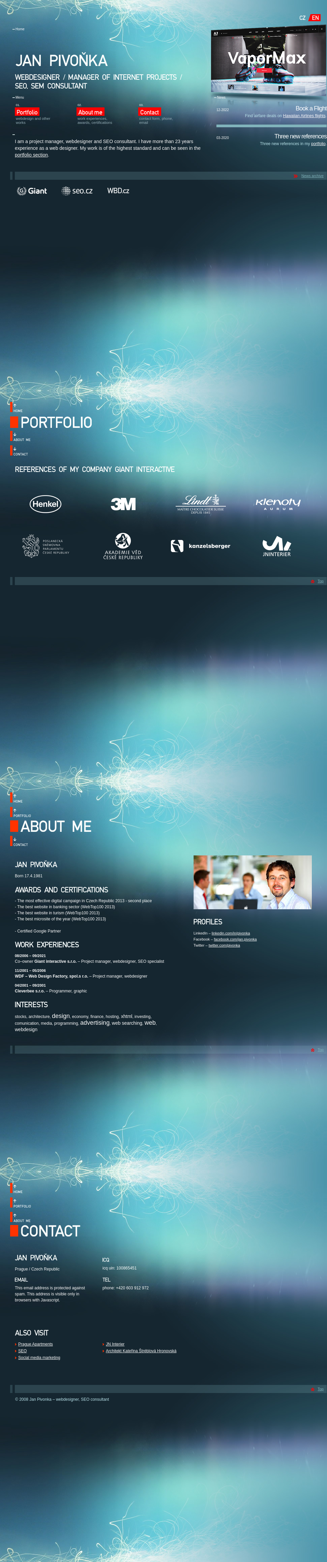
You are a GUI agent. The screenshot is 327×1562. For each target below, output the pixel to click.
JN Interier (115, 1344)
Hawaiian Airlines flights (304, 115)
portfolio (318, 143)
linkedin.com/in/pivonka (231, 933)
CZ (303, 17)
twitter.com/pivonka (224, 945)
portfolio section (31, 155)
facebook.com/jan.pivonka (235, 939)
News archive (312, 176)
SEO (22, 1351)
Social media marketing (39, 1357)
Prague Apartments (35, 1344)
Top (321, 581)
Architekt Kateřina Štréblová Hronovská (141, 1351)
